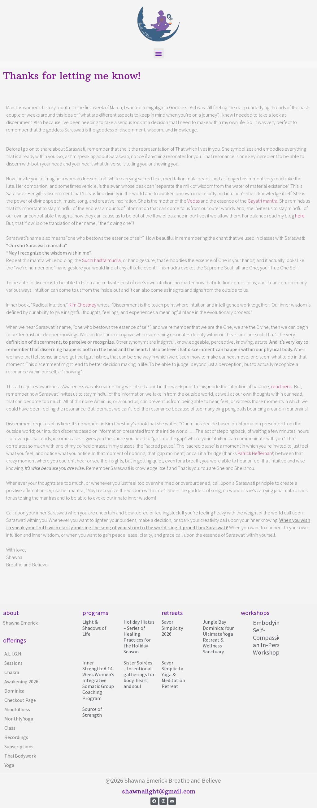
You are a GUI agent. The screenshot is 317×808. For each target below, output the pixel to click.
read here (281, 386)
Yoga (9, 765)
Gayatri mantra (262, 201)
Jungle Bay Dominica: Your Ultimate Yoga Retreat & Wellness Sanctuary (218, 637)
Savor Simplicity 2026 (172, 628)
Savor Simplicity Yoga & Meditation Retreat (173, 675)
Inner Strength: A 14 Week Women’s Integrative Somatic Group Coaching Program (98, 680)
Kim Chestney (82, 305)
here (300, 216)
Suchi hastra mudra (101, 260)
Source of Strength (92, 712)
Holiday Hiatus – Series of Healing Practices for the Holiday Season (139, 637)
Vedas (193, 201)
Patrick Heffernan (254, 453)
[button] (159, 53)
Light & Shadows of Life (94, 628)
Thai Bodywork (20, 756)
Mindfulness (17, 709)
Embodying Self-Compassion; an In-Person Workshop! (269, 637)
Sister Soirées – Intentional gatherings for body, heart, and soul (139, 675)
